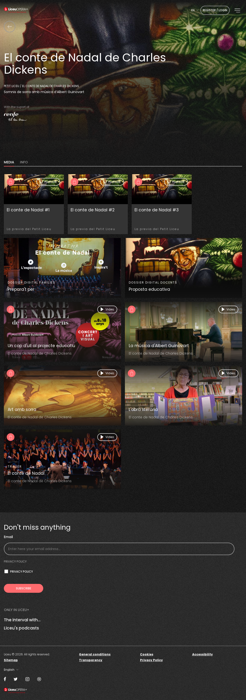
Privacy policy (15, 561)
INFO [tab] (24, 162)
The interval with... (22, 620)
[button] (237, 10)
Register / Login (215, 10)
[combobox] (194, 10)
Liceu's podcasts (21, 628)
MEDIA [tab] (9, 162)
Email (8, 537)
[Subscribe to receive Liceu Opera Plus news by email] (23, 588)
